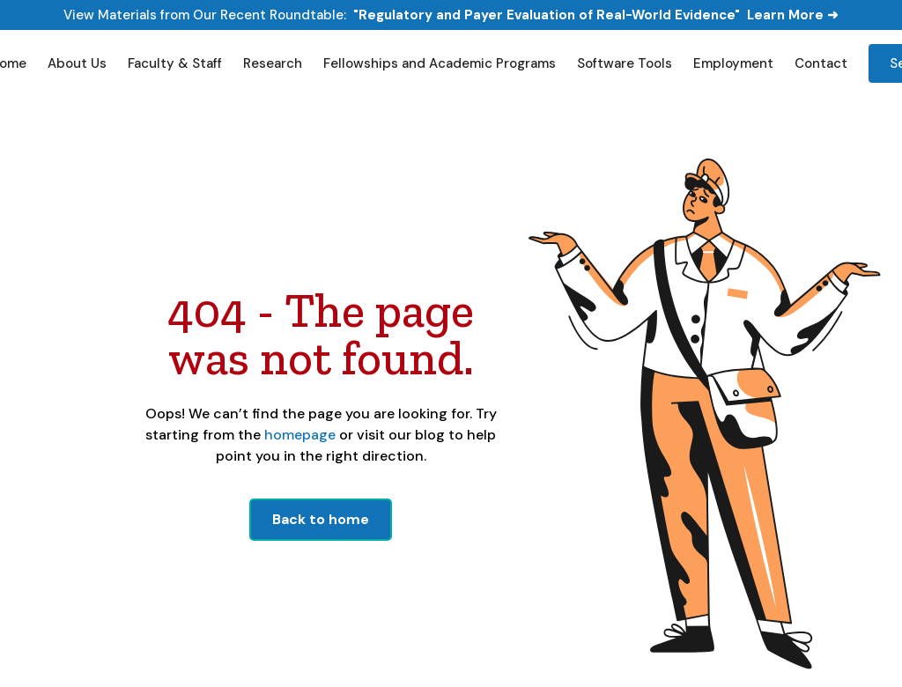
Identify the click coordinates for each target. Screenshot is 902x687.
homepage (298, 434)
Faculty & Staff (175, 63)
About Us (77, 63)
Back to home (320, 519)
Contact (821, 63)
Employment (733, 63)
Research (272, 63)
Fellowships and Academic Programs (439, 63)
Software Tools (624, 63)
